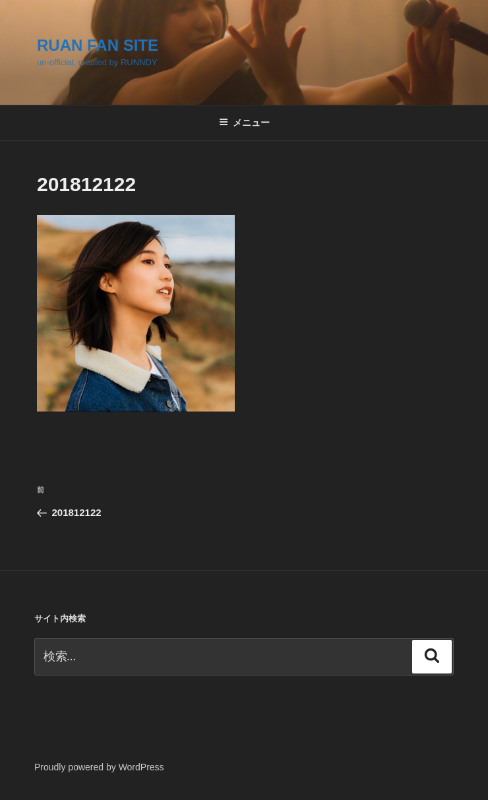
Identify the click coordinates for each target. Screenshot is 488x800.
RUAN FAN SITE (97, 45)
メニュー (244, 122)
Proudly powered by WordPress (99, 767)
